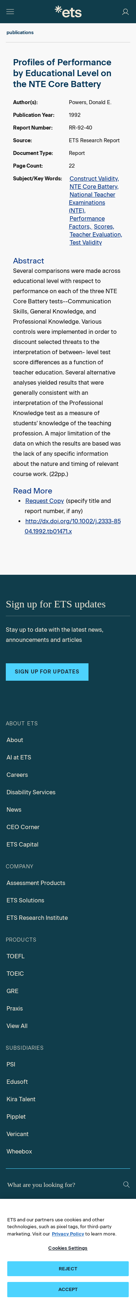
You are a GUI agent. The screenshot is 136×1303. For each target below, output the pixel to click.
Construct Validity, (94, 178)
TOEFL (16, 956)
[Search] (126, 1184)
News (14, 809)
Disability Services (31, 792)
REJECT (68, 1268)
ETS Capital (22, 844)
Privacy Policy (68, 1234)
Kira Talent (21, 1099)
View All (17, 1026)
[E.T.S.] (68, 11)
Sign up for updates (47, 672)
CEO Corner (23, 827)
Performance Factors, (87, 222)
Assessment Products (36, 883)
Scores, (104, 226)
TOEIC (15, 973)
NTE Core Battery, (94, 186)
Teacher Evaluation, (96, 234)
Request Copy (44, 500)
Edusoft (17, 1081)
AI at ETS (19, 757)
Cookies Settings (67, 1248)
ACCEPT (68, 1289)
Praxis (15, 1008)
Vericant (18, 1134)
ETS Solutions (25, 900)
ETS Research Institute (37, 917)
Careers (17, 774)
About (15, 740)
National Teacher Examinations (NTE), (92, 202)
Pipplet (16, 1116)
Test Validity (86, 242)
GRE (12, 991)
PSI (11, 1064)
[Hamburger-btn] (10, 11)
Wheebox (19, 1151)
